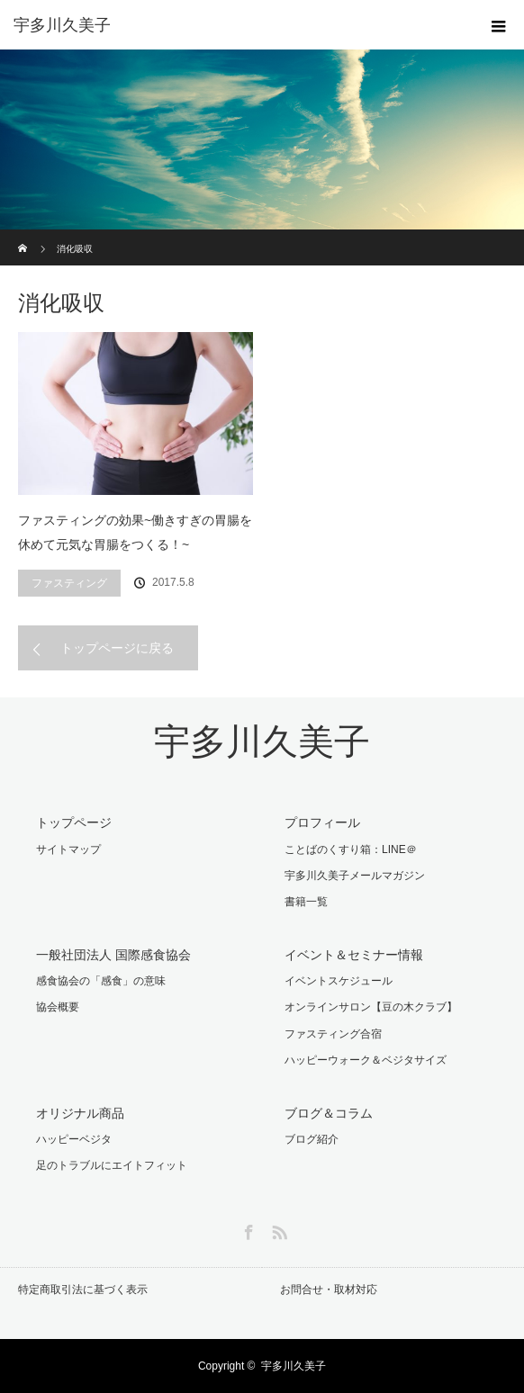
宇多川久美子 (262, 742)
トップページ (74, 822)
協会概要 (57, 1007)
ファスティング (69, 583)
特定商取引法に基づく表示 (83, 1289)
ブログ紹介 (312, 1139)
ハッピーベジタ (74, 1139)
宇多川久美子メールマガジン (355, 875)
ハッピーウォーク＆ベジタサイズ (366, 1060)
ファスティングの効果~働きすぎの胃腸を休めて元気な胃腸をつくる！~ (135, 532)
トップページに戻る (117, 648)
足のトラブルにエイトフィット (111, 1165)
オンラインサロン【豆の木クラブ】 (371, 1007)
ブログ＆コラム (329, 1113)
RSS (277, 1229)
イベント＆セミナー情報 (354, 955)
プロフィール (322, 822)
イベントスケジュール (339, 981)
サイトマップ (68, 849)
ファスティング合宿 (333, 1034)
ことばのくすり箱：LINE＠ (351, 849)
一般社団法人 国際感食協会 (113, 955)
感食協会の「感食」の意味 (101, 981)
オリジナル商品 (80, 1113)
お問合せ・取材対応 (328, 1289)
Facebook (246, 1229)
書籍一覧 (306, 901)
